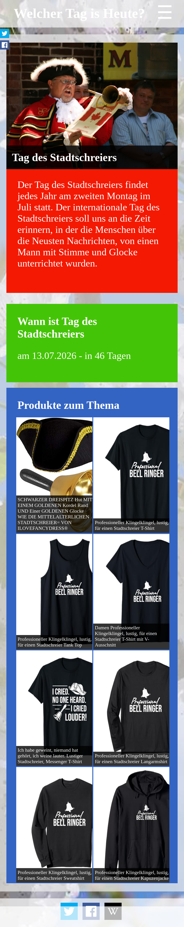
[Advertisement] (92, 916)
